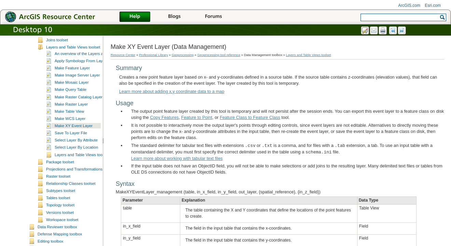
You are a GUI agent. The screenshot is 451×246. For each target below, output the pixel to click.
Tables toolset (58, 235)
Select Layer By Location (76, 185)
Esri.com (433, 5)
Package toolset (60, 199)
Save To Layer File (71, 170)
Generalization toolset (65, 56)
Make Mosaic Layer (72, 120)
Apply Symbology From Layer (80, 98)
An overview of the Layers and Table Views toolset (98, 91)
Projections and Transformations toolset (80, 207)
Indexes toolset (59, 70)
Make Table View (69, 149)
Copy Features (164, 117)
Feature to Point (196, 117)
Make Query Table (70, 127)
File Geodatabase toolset (68, 41)
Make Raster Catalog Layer (78, 135)
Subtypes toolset (60, 228)
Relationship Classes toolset (71, 221)
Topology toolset (60, 243)
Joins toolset (57, 78)
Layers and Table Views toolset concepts (90, 192)
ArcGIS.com (409, 5)
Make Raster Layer (71, 142)
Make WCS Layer (70, 156)
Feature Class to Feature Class (250, 117)
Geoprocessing (183, 55)
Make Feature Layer (72, 106)
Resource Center (123, 55)
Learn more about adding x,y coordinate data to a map (171, 91)
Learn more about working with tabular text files (177, 158)
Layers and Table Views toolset (73, 85)
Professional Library (153, 55)
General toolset (59, 48)
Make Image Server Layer (77, 113)
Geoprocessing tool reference (218, 55)
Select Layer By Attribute (76, 178)
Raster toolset (58, 214)
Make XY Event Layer (74, 163)
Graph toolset (58, 63)
